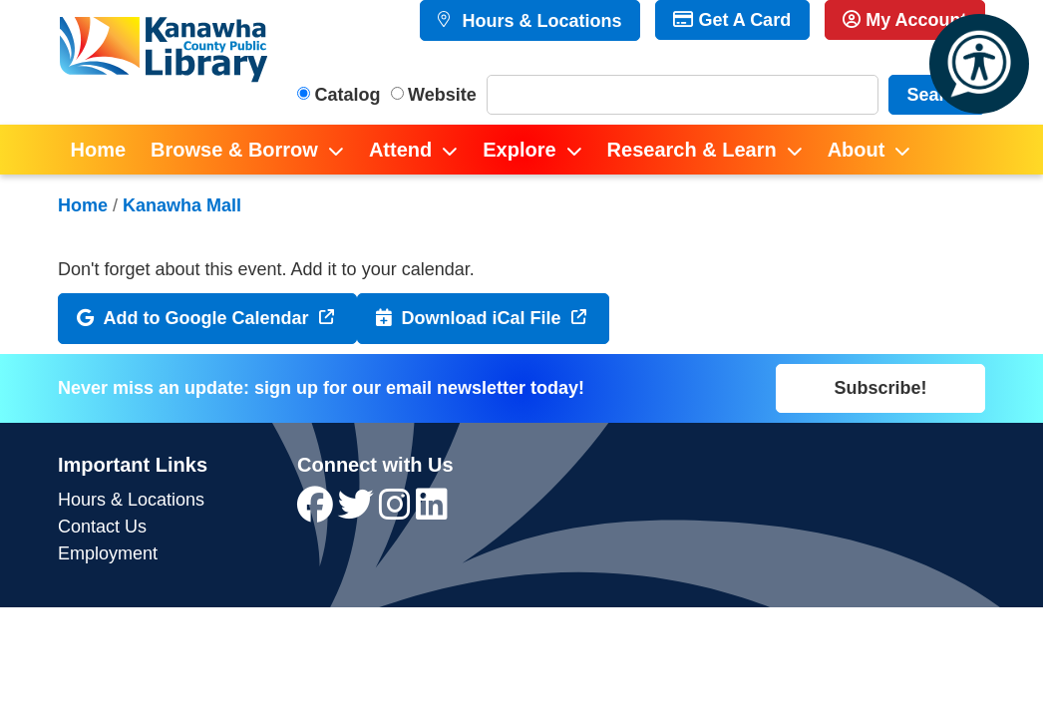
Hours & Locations (539, 21)
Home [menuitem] (99, 150)
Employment (108, 553)
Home (83, 205)
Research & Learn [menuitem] (692, 150)
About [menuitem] (856, 150)
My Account (904, 20)
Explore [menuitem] (519, 150)
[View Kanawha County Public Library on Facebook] (317, 512)
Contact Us (102, 527)
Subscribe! (880, 388)
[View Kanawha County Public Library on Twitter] (358, 512)
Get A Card (732, 20)
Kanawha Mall (182, 205)
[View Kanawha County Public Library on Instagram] (397, 512)
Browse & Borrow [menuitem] (234, 150)
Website (442, 95)
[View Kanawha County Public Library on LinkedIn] (432, 512)
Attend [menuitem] (400, 150)
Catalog (348, 95)
